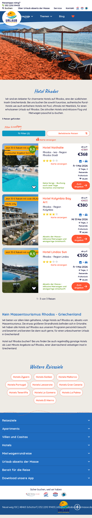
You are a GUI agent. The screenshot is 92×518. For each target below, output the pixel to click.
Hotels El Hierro (45, 400)
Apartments (11, 428)
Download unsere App (18, 478)
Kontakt (70, 8)
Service (58, 8)
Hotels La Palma (71, 392)
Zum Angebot (81, 185)
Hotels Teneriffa (18, 392)
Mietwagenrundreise (17, 453)
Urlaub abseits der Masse (20, 461)
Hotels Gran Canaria (70, 384)
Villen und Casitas (15, 437)
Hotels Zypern (21, 376)
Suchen (7, 16)
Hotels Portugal (17, 384)
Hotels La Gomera (45, 392)
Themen (44, 16)
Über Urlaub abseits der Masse (34, 8)
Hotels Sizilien (44, 376)
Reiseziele (24, 16)
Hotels (6, 445)
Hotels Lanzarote (42, 384)
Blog (62, 16)
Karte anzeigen (59, 164)
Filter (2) (24, 133)
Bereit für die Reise (16, 470)
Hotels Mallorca (68, 376)
